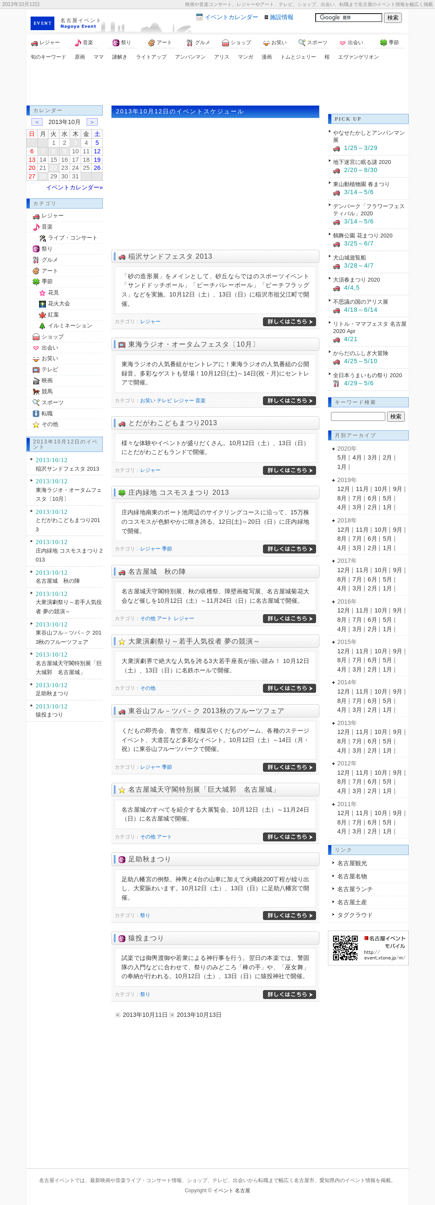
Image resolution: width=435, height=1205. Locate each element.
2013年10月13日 (199, 1014)
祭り (122, 43)
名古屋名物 (352, 876)
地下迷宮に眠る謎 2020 (362, 162)
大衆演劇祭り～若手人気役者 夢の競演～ (194, 641)
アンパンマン (190, 57)
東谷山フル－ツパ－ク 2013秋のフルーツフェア (206, 710)
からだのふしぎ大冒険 (360, 353)
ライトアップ (151, 57)
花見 (53, 292)
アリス (221, 57)
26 (97, 167)
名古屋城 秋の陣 (157, 571)
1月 (342, 466)
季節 (389, 43)
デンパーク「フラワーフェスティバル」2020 (369, 210)
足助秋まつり (150, 859)
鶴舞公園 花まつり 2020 (363, 235)
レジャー (45, 43)
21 (43, 167)
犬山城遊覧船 (349, 257)
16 (64, 159)
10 (75, 151)
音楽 (83, 43)
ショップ (236, 43)
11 (86, 151)
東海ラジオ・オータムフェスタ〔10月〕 (194, 344)
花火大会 (59, 303)
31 (75, 176)
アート (160, 43)
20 (31, 167)
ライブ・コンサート (73, 237)
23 (64, 167)
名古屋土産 (352, 902)
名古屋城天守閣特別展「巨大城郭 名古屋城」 (204, 789)
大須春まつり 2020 (356, 280)
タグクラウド (355, 915)
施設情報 (282, 17)
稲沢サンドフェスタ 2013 (170, 256)
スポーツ (313, 43)
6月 (372, 498)
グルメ (198, 43)
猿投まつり (146, 938)
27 (31, 176)
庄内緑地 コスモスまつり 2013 (178, 492)
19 (97, 159)
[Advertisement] (217, 84)
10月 (381, 488)
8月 (342, 498)
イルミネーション (70, 325)
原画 (80, 57)
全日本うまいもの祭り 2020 (367, 375)
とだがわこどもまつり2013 (173, 422)
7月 (357, 498)
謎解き (119, 57)
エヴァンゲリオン (358, 57)
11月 (362, 488)
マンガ (245, 57)
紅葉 (53, 314)
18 (86, 159)
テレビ (164, 401)
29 (53, 176)
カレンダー (231, 17)
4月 (357, 457)
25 (86, 167)
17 (75, 159)
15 (53, 159)
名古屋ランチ (355, 889)
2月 (387, 457)
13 (31, 159)
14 (43, 159)
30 (64, 176)
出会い (351, 43)
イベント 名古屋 (231, 1191)
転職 (47, 413)
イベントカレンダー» (74, 187)
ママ (98, 57)
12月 (343, 488)
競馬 (47, 391)
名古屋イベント (81, 20)
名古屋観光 (352, 863)
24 (75, 167)
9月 (397, 488)
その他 (147, 618)
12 (97, 151)
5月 (342, 457)
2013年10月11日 (145, 1014)
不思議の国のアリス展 (360, 302)
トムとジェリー (298, 57)
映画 (47, 380)
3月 (372, 457)
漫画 (267, 57)
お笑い (275, 43)
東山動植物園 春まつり (361, 184)
